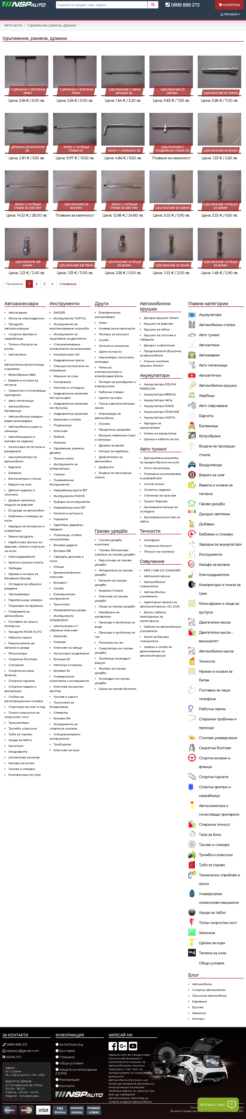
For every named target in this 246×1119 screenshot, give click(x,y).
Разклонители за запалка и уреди (19, 645)
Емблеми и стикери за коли (23, 518)
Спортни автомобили (208, 990)
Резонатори (17, 653)
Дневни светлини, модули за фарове (20, 502)
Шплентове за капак (24, 757)
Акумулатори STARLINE (161, 412)
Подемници (62, 425)
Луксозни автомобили (209, 995)
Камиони (199, 1013)
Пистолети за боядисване (61, 705)
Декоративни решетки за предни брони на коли (159, 460)
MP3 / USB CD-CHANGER (162, 570)
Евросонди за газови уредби (113, 562)
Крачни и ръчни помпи (25, 562)
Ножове (60, 642)
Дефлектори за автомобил (109, 459)
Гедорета (61, 519)
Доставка (65, 1051)
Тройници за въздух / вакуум (113, 661)
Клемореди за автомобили (108, 416)
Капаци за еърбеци (113, 451)
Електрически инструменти (62, 596)
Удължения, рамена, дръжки (66, 450)
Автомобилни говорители (152, 584)
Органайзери (19, 594)
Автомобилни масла (216, 651)
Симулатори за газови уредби (114, 650)
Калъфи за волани (214, 565)
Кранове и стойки (67, 419)
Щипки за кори (212, 943)
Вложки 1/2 (62, 659)
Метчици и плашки (68, 665)
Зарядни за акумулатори (220, 544)
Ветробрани (210, 436)
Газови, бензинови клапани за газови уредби (115, 552)
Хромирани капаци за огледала (159, 509)
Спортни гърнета (213, 777)
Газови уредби (212, 504)
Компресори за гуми (24, 774)
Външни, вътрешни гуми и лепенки (115, 437)
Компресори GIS (66, 354)
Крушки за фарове (158, 323)
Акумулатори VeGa (158, 400)
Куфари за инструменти (72, 502)
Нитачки (60, 442)
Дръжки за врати (111, 445)
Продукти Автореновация (16, 326)
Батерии (14, 473)
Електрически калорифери (107, 315)
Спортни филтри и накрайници (215, 791)
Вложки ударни (65, 545)
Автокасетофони (157, 576)
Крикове (60, 636)
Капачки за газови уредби (111, 583)
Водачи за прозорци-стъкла (217, 450)
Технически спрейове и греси (219, 879)
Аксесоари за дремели (71, 653)
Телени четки (64, 458)
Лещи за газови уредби (117, 606)
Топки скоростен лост (218, 923)
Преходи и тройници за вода (115, 624)
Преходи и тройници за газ (115, 635)
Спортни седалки (157, 490)
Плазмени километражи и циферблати (160, 476)
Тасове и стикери (214, 845)
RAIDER (59, 312)
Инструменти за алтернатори (63, 466)
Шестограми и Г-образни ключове (64, 628)
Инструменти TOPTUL (70, 318)
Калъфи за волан (21, 763)
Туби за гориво (212, 865)
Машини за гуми (66, 376)
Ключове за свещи (68, 647)
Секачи (59, 474)
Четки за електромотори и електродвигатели (109, 372)
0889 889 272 (183, 4)
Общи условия (211, 963)
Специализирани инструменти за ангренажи (70, 346)
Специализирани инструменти (64, 736)
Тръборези (62, 744)
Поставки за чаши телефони (214, 694)
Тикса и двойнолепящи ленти (115, 406)
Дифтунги (106, 467)
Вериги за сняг (212, 475)
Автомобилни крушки (218, 385)
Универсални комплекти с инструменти (69, 679)
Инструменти (210, 554)
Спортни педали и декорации (20, 689)
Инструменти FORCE (69, 496)
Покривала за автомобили (17, 614)
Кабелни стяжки (111, 392)
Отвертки (61, 712)
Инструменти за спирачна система (63, 726)
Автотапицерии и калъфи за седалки (19, 439)
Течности (207, 661)
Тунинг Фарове (155, 501)
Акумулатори (210, 315)
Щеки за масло (110, 351)
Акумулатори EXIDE (159, 406)
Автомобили (202, 984)
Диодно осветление (159, 345)
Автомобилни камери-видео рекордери (23, 419)
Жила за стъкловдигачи (26, 318)
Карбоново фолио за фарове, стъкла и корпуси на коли (24, 546)
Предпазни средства (114, 429)
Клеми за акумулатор (160, 433)
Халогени (207, 933)
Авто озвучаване (213, 406)
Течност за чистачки (159, 551)
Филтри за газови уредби (110, 671)
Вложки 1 (60, 582)
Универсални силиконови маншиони (219, 898)
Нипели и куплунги (68, 513)
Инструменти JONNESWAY (61, 618)
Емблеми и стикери (216, 534)
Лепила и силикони (114, 346)
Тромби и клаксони (216, 855)
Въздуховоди (210, 465)
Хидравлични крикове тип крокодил (68, 396)
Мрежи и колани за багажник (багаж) (21, 576)
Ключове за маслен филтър (66, 689)
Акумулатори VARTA (159, 417)
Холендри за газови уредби (112, 681)
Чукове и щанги (66, 697)
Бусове (197, 1007)
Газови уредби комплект (108, 542)
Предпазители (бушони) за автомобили (160, 353)
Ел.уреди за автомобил (26, 510)
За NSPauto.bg (69, 1044)
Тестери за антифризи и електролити (115, 384)
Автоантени (209, 345)
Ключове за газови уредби (111, 598)
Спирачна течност (214, 824)
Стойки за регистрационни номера (23, 699)
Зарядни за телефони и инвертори (24, 528)
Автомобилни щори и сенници (23, 429)
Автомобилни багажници (17, 409)
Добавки (206, 524)
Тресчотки (62, 604)
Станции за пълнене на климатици (69, 368)
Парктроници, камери (25, 600)
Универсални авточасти (117, 328)
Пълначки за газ (111, 642)
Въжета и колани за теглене (216, 489)
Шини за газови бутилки (117, 689)
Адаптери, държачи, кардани (66, 527)
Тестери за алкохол (114, 334)
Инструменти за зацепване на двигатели (67, 336)
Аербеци (207, 396)
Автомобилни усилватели (152, 594)
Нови (103, 322)
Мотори (198, 1019)
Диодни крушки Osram (161, 318)
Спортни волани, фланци (19, 673)
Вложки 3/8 (62, 551)
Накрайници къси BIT (70, 507)
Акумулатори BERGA (160, 394)
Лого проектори (157, 468)
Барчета (206, 416)
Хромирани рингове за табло (160, 519)
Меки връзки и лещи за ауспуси (219, 608)
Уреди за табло (212, 913)
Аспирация (62, 382)
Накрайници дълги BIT (70, 490)
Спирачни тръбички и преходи (217, 723)
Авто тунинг (209, 335)
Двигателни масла (214, 622)
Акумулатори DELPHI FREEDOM (158, 386)
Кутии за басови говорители (154, 639)
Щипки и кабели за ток (161, 439)
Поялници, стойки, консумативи (65, 537)
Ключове (61, 431)
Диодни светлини (214, 514)
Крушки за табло (157, 329)
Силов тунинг (154, 484)
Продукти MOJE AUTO (25, 632)
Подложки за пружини (25, 606)
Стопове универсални (218, 738)
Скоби (59, 588)
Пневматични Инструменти (61, 482)
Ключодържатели (214, 575)
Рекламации (67, 1079)
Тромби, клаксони (22, 728)
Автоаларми (209, 355)
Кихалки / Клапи (111, 590)
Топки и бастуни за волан (20, 346)
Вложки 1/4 (62, 671)
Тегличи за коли (212, 953)
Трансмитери (18, 722)
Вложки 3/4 (62, 718)
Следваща (67, 284)
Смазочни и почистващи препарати (25, 393)
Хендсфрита (17, 751)
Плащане (65, 1057)
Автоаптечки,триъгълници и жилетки (24, 367)
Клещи (59, 567)
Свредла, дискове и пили (66, 559)
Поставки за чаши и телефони (21, 624)
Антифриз (152, 540)
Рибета (59, 437)
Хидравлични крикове (71, 413)
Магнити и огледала (69, 387)
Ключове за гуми (67, 750)
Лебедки (15, 568)
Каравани (199, 1001)
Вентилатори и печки (24, 478)
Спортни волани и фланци (214, 762)
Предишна (14, 284)
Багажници (208, 426)
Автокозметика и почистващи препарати (219, 810)
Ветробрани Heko (22, 374)
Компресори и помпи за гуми (219, 589)
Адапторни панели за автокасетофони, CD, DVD (160, 604)
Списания (16, 665)
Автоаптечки (210, 375)
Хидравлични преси (69, 360)
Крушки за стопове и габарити (158, 337)
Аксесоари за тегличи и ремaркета (24, 449)
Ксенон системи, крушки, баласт (154, 363)
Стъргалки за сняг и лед (26, 707)
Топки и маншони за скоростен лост (21, 715)
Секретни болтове (215, 748)
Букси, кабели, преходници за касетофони (153, 616)
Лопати (104, 424)
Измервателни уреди (70, 610)
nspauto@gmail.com (20, 1051)
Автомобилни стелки (217, 325)
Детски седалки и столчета (19, 492)
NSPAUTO (11, 1057)
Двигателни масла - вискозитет (216, 636)
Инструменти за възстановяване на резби (69, 326)
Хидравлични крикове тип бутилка (68, 406)
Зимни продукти (20, 536)
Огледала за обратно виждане (23, 586)
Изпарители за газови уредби (114, 572)
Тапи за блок (210, 835)
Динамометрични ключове (64, 575)
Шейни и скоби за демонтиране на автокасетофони (156, 651)
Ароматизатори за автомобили (20, 459)
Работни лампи (212, 709)
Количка (229, 5)
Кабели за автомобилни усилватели (160, 629)
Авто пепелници (213, 365)
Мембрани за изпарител (107, 614)
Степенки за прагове (160, 495)
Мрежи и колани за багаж (215, 675)
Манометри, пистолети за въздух (114, 359)
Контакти (64, 1086)
